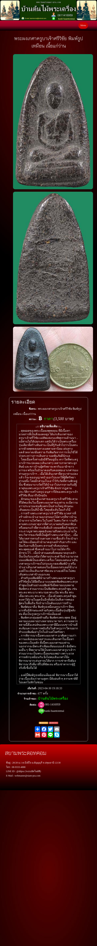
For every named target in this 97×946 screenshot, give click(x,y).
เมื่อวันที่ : (32, 688)
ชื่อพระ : (33, 409)
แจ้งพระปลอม (53, 723)
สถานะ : (33, 419)
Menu (83, 25)
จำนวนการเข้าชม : (27, 693)
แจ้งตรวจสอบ (43, 723)
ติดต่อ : (33, 704)
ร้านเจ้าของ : (30, 698)
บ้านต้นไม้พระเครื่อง (53, 698)
